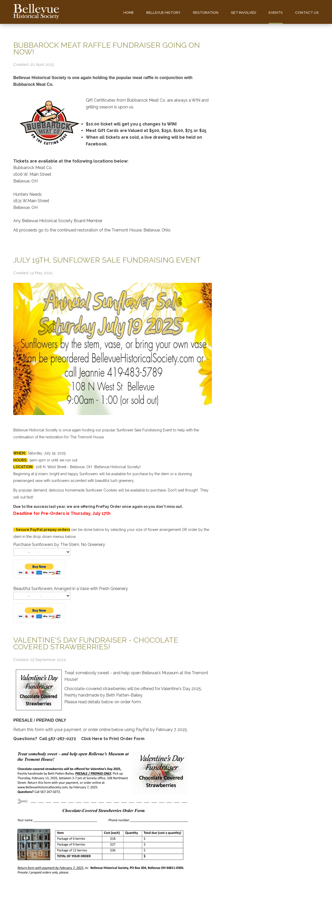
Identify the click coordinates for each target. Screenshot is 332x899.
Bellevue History (163, 12)
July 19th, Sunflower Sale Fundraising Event (107, 260)
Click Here (91, 738)
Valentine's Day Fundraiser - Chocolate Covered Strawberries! (95, 643)
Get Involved (243, 12)
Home (128, 12)
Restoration (205, 12)
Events (276, 12)
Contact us (307, 12)
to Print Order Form (123, 738)
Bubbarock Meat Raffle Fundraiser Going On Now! (106, 48)
